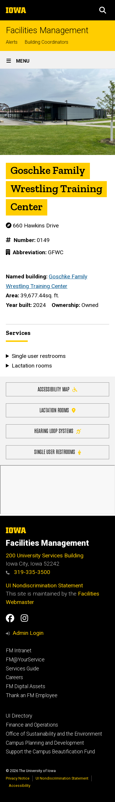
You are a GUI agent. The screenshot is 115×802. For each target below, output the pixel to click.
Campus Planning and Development (45, 743)
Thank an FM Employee (32, 695)
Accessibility (19, 785)
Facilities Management (47, 30)
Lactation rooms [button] (32, 365)
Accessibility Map (57, 389)
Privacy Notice (17, 778)
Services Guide (22, 669)
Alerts (12, 42)
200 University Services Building (44, 555)
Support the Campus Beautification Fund (50, 752)
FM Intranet (19, 650)
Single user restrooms (57, 451)
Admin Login (28, 633)
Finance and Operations (32, 725)
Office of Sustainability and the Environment (54, 734)
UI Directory (19, 716)
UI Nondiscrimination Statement (44, 585)
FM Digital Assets (25, 686)
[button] (102, 10)
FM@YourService (25, 660)
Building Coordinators (46, 42)
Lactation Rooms (57, 410)
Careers (14, 677)
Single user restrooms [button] (39, 356)
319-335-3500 (28, 572)
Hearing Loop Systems (57, 431)
